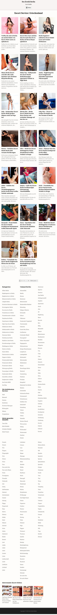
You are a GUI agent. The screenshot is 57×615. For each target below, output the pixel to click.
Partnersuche (23, 513)
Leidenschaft (5, 560)
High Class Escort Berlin (8, 325)
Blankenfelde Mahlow (25, 305)
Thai (39, 479)
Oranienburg (23, 375)
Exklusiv (40, 430)
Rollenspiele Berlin (25, 552)
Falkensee (22, 319)
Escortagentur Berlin (7, 308)
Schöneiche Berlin (24, 394)
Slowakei (40, 449)
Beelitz (22, 294)
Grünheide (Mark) (24, 336)
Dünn (39, 388)
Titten (39, 482)
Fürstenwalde (23, 325)
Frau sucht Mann (6, 471)
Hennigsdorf (23, 339)
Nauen (21, 367)
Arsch (39, 307)
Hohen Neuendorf (24, 342)
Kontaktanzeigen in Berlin (8, 344)
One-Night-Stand (24, 499)
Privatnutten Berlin (7, 364)
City (39, 352)
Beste (39, 318)
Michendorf (23, 358)
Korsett (4, 540)
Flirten (4, 460)
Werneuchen (23, 425)
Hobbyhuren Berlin (7, 328)
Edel (39, 394)
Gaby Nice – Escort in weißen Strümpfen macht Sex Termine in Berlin (47, 113)
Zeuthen (22, 436)
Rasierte (22, 540)
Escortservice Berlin (7, 311)
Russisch (22, 560)
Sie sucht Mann (24, 579)
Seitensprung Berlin (7, 369)
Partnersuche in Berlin (8, 355)
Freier (3, 474)
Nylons (22, 490)
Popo (21, 527)
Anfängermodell (42, 299)
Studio (39, 474)
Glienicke (22, 328)
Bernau (22, 297)
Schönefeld (23, 392)
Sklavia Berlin (41, 446)
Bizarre (40, 332)
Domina (4, 401)
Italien (3, 532)
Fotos (3, 463)
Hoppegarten (23, 344)
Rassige (22, 543)
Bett (39, 324)
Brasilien (40, 341)
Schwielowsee (23, 400)
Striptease (40, 471)
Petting (22, 518)
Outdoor (22, 507)
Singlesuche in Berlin (7, 380)
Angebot (40, 302)
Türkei (39, 499)
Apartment (41, 305)
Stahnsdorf (23, 405)
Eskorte (40, 427)
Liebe (3, 571)
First (3, 457)
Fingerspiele (5, 454)
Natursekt (22, 482)
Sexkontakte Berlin (7, 375)
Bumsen (40, 349)
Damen (40, 360)
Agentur (40, 291)
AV (38, 313)
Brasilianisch (41, 338)
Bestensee (22, 300)
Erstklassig (41, 419)
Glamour (4, 493)
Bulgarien (40, 346)
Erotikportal (41, 413)
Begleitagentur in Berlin (8, 294)
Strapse (40, 468)
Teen (39, 477)
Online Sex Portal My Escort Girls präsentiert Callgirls (28, 600)
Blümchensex (41, 335)
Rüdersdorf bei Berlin (25, 386)
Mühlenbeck (23, 364)
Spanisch (40, 457)
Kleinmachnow (24, 347)
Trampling (40, 488)
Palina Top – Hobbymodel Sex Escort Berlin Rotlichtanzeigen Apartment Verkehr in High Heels (28, 76)
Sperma (40, 460)
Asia (39, 310)
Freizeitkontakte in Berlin (8, 317)
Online (21, 502)
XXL (39, 529)
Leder (3, 557)
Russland (22, 563)
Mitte (21, 463)
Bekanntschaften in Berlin (9, 300)
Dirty (39, 377)
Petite (21, 515)
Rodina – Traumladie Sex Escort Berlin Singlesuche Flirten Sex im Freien (9, 262)
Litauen (22, 446)
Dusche (40, 391)
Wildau (22, 428)
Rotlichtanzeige (24, 554)
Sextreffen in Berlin (7, 378)
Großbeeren (23, 333)
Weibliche (40, 521)
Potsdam (22, 380)
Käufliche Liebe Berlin (7, 342)
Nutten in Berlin (6, 350)
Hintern (4, 515)
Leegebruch (23, 353)
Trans (39, 490)
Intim (3, 529)
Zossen (22, 439)
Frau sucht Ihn (6, 468)
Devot (39, 368)
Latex (3, 552)
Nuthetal (22, 372)
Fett (3, 449)
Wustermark (23, 433)
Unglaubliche (41, 507)
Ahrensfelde (23, 291)
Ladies (3, 546)
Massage (22, 457)
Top (39, 485)
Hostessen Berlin (6, 336)
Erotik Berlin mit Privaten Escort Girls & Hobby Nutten (38, 601)
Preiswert (22, 532)
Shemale (22, 574)
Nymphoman (23, 493)
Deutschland (41, 366)
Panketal (22, 378)
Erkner (22, 317)
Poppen (22, 529)
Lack (3, 543)
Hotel (3, 521)
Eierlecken (5, 404)
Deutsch (40, 363)
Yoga (39, 532)
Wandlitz (22, 419)
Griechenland (5, 496)
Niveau (22, 488)
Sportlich (40, 465)
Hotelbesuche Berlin (7, 339)
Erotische (40, 416)
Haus (3, 510)
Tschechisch (41, 496)
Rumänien (22, 557)
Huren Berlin (5, 353)
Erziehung (40, 421)
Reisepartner (23, 549)
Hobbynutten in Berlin (8, 333)
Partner (22, 510)
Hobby (4, 518)
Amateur (40, 293)
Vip (39, 518)
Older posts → (33, 282)
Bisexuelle (40, 330)
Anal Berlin (41, 296)
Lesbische (4, 565)
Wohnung (40, 527)
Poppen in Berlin (6, 358)
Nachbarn (22, 474)
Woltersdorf (23, 431)
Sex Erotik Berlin (28, 2)
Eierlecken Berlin (42, 399)
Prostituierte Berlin (7, 367)
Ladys (3, 549)
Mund (21, 471)
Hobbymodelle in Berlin (8, 330)
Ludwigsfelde (23, 355)
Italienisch (4, 535)
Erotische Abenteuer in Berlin (9, 305)
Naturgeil (22, 479)
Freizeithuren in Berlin (8, 314)
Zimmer (40, 538)
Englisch (40, 402)
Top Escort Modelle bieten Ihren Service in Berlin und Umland (7, 600)
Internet (4, 527)
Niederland (23, 485)
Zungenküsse (5, 415)
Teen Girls (4, 424)
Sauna (21, 565)
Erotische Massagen (7, 407)
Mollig (21, 468)
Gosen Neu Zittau (24, 330)
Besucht (40, 321)
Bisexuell (4, 398)
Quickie (22, 538)
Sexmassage (23, 571)
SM (39, 452)
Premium (22, 535)
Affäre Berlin (5, 291)
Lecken (4, 554)
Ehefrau (40, 396)
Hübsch (4, 524)
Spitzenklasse (41, 463)
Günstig (4, 502)
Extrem (40, 432)
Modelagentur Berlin (7, 347)
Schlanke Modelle (6, 430)
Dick (39, 371)
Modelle (22, 465)
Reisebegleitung (24, 546)
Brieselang (22, 308)
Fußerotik (4, 482)
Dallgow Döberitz (24, 311)
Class (39, 355)
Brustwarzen (41, 343)
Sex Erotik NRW (6, 383)
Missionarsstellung (25, 460)
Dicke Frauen (5, 433)
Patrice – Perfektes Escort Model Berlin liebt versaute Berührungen (9, 150)
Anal (3, 395)
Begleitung (40, 316)
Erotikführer (41, 410)
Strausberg (23, 408)
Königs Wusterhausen (25, 350)
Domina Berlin (41, 385)
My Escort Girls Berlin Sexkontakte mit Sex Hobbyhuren (17, 601)
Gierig (3, 488)
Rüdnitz (22, 389)
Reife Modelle (5, 427)
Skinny (40, 443)
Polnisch (22, 524)
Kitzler (4, 538)
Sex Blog (4, 386)
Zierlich (40, 535)
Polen (21, 521)
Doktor (39, 382)
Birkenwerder (23, 303)
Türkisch (40, 502)
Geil (3, 485)
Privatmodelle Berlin (7, 361)
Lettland (4, 568)
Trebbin (22, 414)
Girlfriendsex (5, 490)
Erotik (39, 407)
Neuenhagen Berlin (25, 369)
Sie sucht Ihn (23, 577)
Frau (3, 465)
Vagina (39, 510)
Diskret (40, 380)
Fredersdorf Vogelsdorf (26, 322)
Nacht (21, 477)
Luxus (21, 452)
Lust (21, 449)
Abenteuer (40, 288)
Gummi (4, 499)
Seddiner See (23, 403)
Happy (4, 504)
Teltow (22, 411)
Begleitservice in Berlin (8, 297)
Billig (39, 327)
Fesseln (4, 443)
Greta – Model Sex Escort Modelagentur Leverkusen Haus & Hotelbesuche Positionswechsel (47, 227)
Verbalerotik (41, 513)
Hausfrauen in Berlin (7, 322)
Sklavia (4, 412)
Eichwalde (22, 314)
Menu (29, 7)
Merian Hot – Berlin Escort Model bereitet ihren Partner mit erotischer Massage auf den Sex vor (27, 115)
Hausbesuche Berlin (7, 319)
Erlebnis (40, 405)
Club (39, 357)
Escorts (40, 424)
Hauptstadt (5, 507)
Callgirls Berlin (6, 303)
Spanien (40, 454)
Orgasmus (22, 504)
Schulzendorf (23, 397)
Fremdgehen (5, 477)
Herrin (4, 513)
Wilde (39, 524)
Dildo (39, 374)
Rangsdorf (22, 383)
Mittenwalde (23, 361)
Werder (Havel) (24, 422)
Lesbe (3, 563)
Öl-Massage (23, 496)
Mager (21, 454)
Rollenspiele (5, 409)
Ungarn (40, 504)
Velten (21, 417)
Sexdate (22, 568)
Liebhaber (22, 443)
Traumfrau (40, 493)
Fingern (4, 452)
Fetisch (4, 446)
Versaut (40, 515)
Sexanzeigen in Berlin (7, 372)
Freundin (4, 479)
